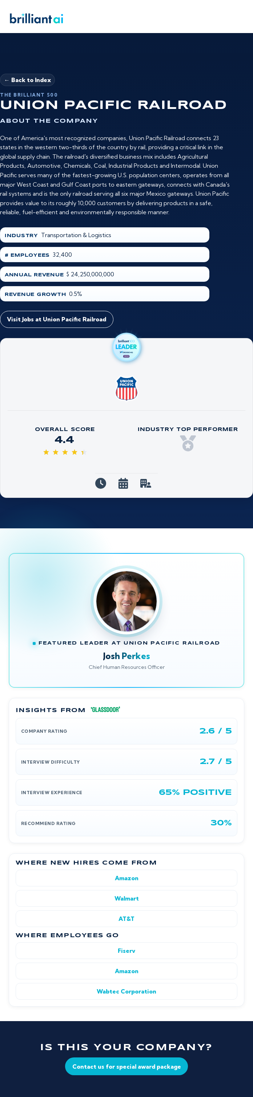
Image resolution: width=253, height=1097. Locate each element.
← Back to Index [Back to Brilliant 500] (27, 80)
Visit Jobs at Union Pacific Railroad (56, 319)
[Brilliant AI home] (34, 18)
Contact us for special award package (126, 1066)
